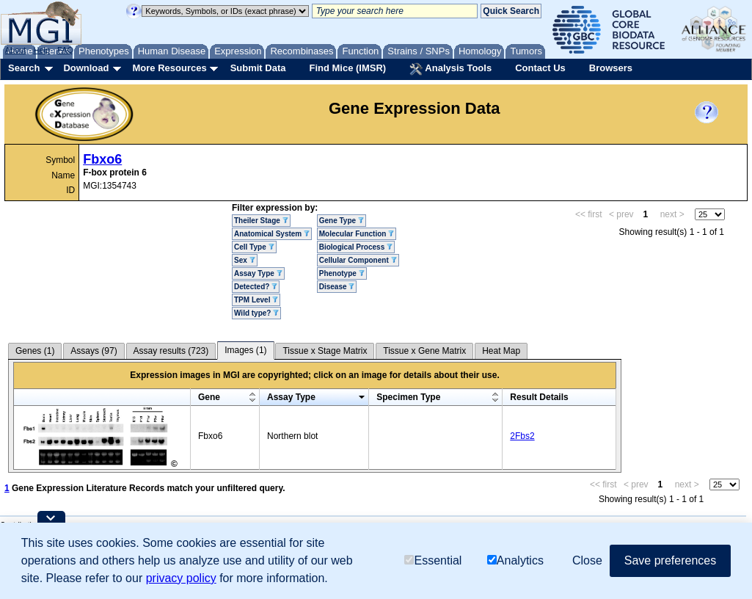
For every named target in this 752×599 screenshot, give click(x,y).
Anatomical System (272, 234)
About (15, 50)
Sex (244, 260)
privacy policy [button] (181, 578)
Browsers (610, 67)
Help (41, 50)
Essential (432, 560)
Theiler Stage (261, 221)
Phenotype (342, 273)
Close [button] (587, 560)
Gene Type (341, 221)
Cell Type (254, 247)
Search (24, 67)
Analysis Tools (450, 69)
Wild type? (256, 313)
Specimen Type (408, 397)
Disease (337, 287)
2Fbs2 (522, 436)
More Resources (169, 67)
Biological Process (356, 247)
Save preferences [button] (670, 560)
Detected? (255, 287)
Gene (209, 397)
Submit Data (258, 67)
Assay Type (258, 273)
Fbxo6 (102, 159)
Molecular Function (356, 234)
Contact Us (540, 67)
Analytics (515, 560)
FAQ (65, 50)
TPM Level (256, 300)
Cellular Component (358, 260)
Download (86, 67)
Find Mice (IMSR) (347, 67)
